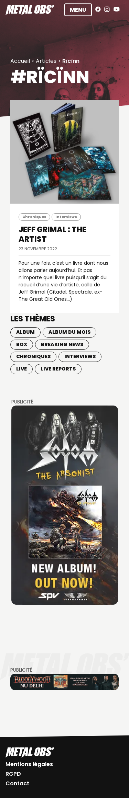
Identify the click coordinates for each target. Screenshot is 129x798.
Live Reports (58, 368)
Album (25, 332)
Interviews (66, 216)
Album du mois (69, 332)
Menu (78, 10)
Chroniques (34, 216)
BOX (21, 344)
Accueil (20, 61)
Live (21, 368)
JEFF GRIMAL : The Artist (52, 234)
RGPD (13, 774)
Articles (46, 61)
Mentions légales (29, 764)
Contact (17, 783)
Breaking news (62, 344)
